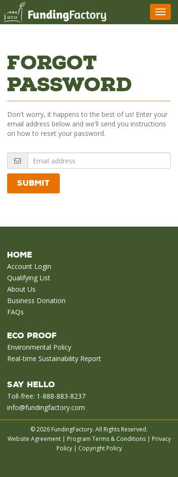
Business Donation (36, 300)
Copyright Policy (100, 448)
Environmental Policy (39, 347)
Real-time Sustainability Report (54, 358)
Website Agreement (34, 439)
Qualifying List (28, 277)
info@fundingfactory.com (46, 407)
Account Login (29, 266)
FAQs (15, 311)
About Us (21, 289)
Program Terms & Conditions (106, 439)
